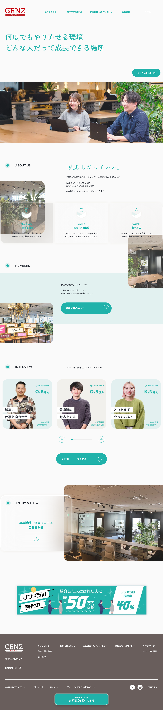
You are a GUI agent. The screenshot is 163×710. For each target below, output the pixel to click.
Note (52, 687)
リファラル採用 (150, 651)
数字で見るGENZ (75, 308)
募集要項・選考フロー (125, 645)
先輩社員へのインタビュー (95, 645)
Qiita (36, 687)
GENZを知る (43, 645)
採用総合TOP (11, 667)
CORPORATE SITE (13, 687)
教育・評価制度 (45, 651)
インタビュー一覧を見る (73, 459)
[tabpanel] (27, 404)
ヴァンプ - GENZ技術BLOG (79, 687)
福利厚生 (42, 656)
